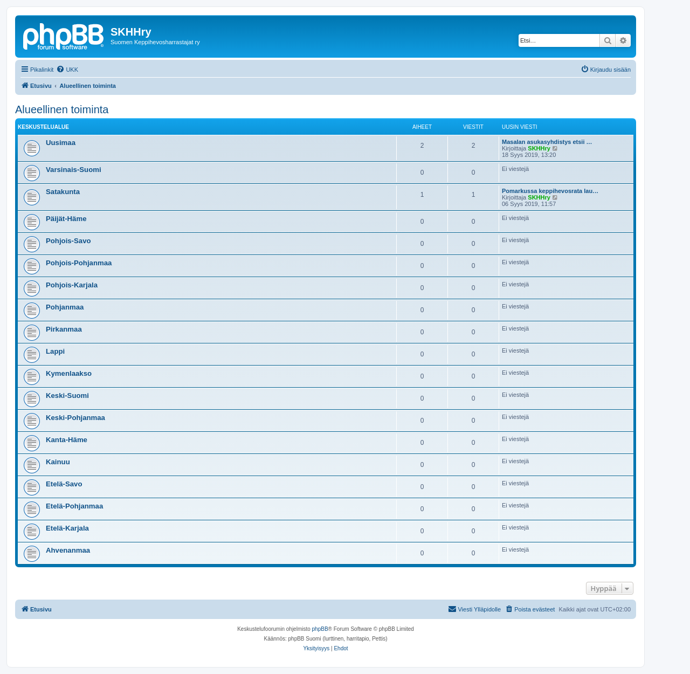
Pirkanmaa (64, 329)
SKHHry (539, 148)
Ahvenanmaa (68, 550)
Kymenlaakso (69, 373)
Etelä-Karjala (67, 528)
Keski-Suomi (67, 395)
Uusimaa (60, 143)
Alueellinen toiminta (61, 109)
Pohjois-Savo (68, 241)
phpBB (320, 629)
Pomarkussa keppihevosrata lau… (550, 191)
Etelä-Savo (64, 484)
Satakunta (63, 192)
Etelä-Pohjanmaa (74, 506)
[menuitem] (67, 69)
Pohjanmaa (65, 307)
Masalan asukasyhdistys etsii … (547, 142)
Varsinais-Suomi (73, 170)
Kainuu (58, 462)
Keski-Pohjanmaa (75, 418)
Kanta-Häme (66, 440)
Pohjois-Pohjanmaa (79, 263)
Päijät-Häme (66, 219)
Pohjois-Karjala (72, 285)
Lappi (55, 351)
